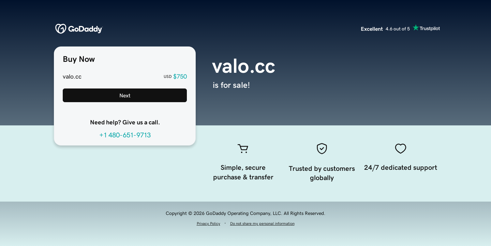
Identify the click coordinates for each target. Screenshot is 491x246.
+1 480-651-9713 (125, 135)
